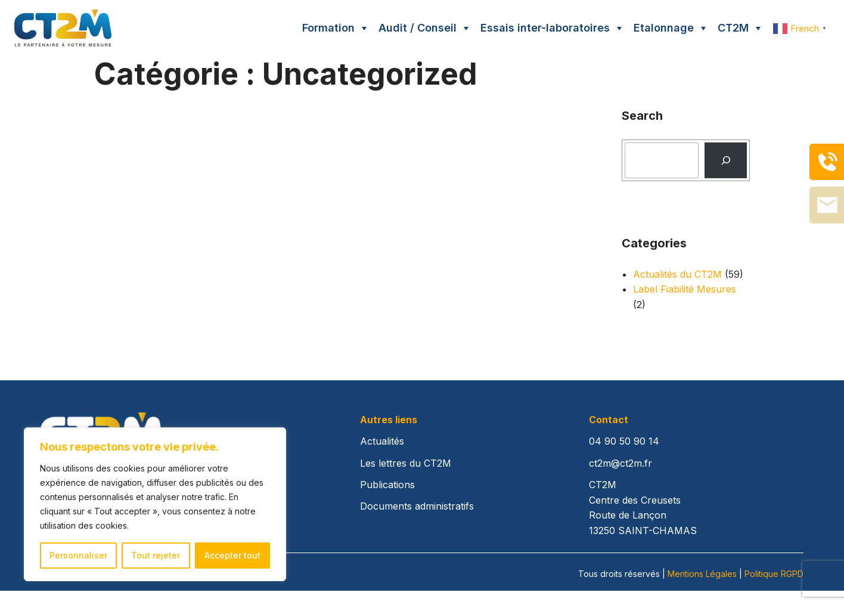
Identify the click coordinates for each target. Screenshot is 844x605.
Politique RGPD (773, 574)
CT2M (733, 27)
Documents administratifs (417, 506)
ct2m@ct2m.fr (620, 463)
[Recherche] (726, 160)
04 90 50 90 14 (624, 441)
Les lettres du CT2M (405, 463)
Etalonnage (664, 27)
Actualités (382, 441)
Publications (387, 485)
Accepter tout (232, 555)
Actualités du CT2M (677, 274)
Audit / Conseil (417, 27)
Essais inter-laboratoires (545, 27)
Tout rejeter (155, 555)
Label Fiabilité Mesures (684, 289)
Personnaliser (78, 555)
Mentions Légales (702, 574)
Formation (328, 27)
